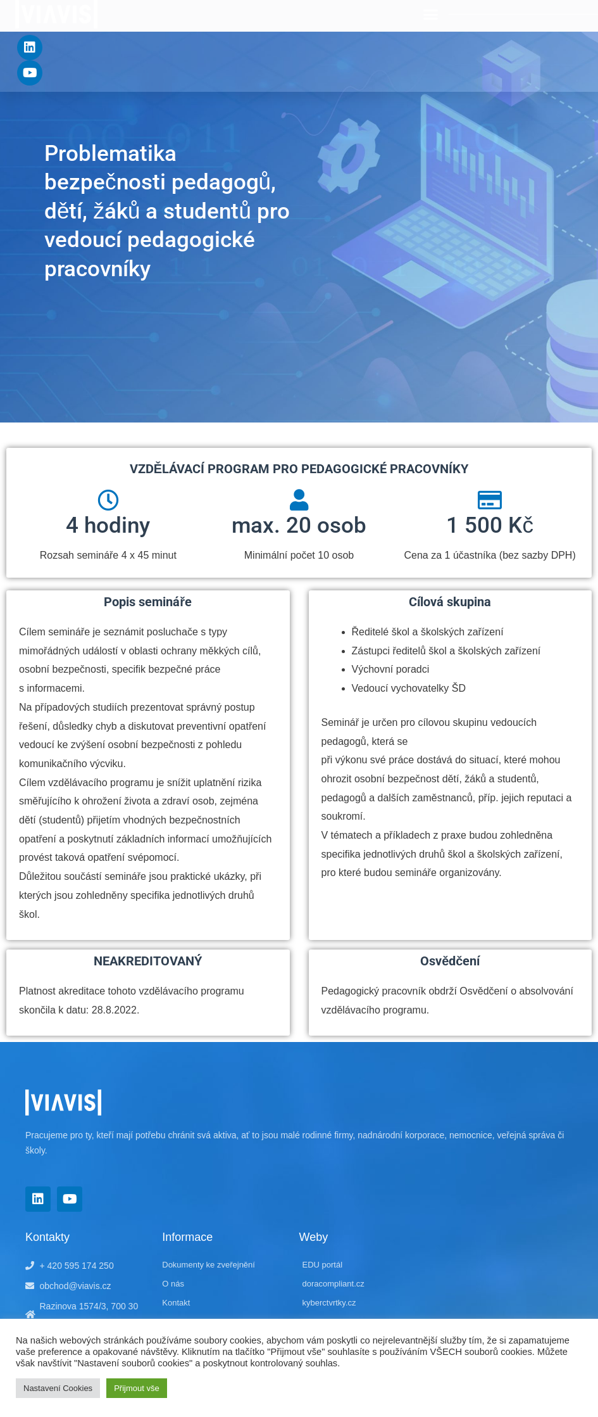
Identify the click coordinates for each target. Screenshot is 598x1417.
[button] (430, 15)
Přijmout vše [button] (136, 1388)
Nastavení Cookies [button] (57, 1388)
